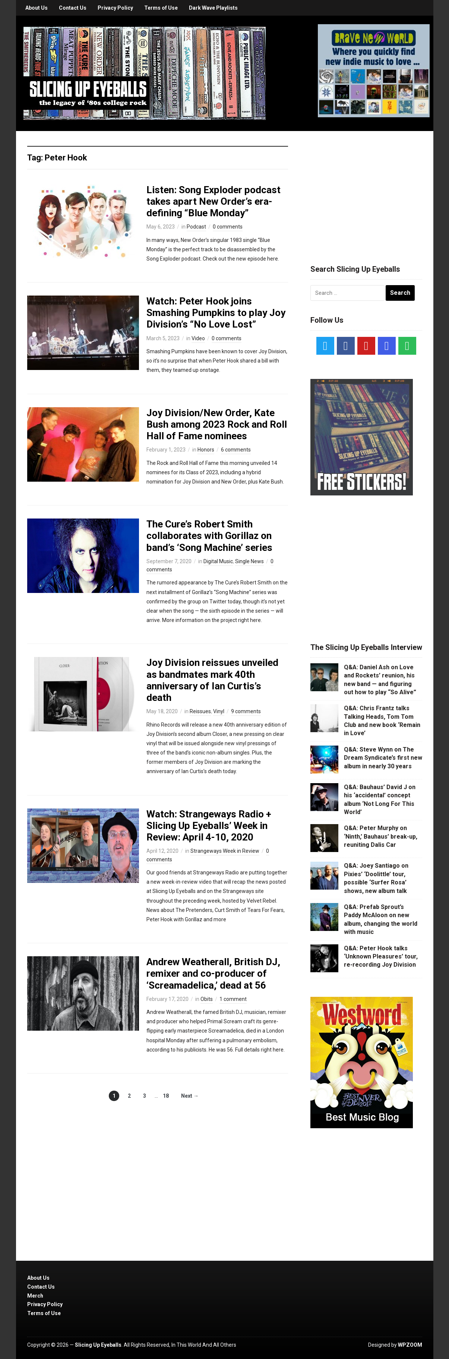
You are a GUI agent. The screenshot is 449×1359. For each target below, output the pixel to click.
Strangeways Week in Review (224, 851)
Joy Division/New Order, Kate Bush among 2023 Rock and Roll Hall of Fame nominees (216, 424)
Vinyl (218, 711)
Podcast (196, 227)
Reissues (200, 711)
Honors (205, 450)
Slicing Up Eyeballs (98, 1345)
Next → (190, 1096)
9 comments (246, 711)
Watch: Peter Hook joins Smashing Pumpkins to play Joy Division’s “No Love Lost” (215, 313)
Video (198, 338)
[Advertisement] (366, 188)
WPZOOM (410, 1345)
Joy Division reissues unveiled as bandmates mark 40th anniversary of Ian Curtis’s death (212, 680)
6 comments (236, 450)
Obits (206, 999)
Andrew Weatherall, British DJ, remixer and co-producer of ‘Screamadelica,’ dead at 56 (213, 973)
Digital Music (218, 561)
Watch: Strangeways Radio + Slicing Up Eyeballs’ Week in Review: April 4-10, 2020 (208, 825)
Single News (249, 561)
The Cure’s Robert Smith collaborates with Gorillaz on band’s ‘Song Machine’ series (209, 536)
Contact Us (72, 8)
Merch (35, 1296)
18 (166, 1096)
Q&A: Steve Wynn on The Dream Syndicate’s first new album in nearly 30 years (383, 758)
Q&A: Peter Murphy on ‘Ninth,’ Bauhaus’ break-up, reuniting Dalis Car (380, 836)
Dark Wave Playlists (213, 8)
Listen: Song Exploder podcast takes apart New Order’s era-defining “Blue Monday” (213, 201)
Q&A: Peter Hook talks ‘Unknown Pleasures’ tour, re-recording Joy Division (381, 957)
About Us (36, 8)
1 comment (233, 999)
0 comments (228, 227)
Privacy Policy (115, 8)
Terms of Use (161, 8)
